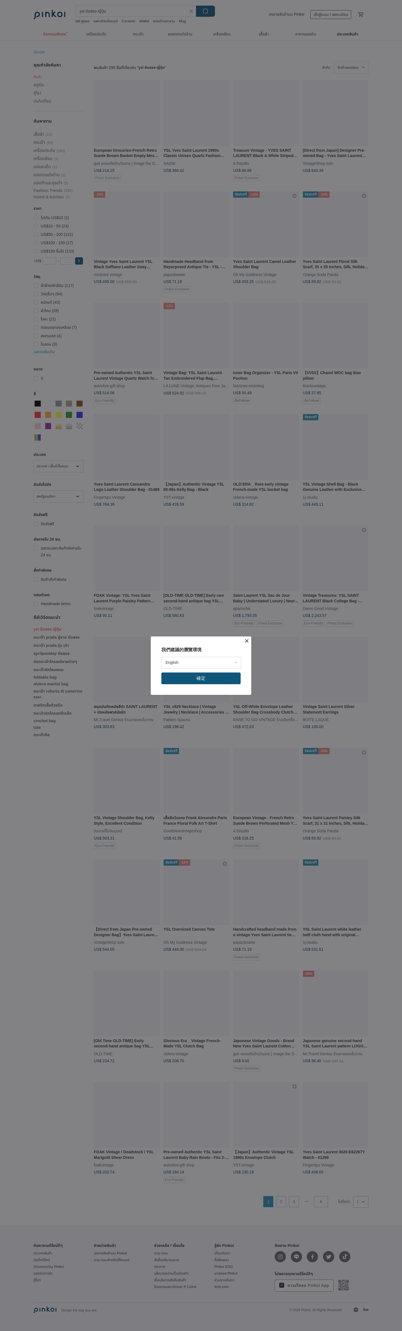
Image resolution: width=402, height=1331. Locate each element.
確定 (201, 678)
